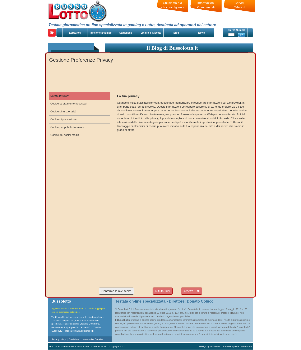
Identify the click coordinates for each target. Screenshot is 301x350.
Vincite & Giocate (151, 32)
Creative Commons (89, 323)
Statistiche (125, 32)
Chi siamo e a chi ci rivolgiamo (172, 5)
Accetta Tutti (192, 291)
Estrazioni (75, 32)
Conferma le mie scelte (116, 291)
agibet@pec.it (86, 331)
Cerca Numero (236, 30)
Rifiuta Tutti (162, 291)
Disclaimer (74, 339)
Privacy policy (59, 339)
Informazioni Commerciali (205, 5)
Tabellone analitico (100, 32)
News (201, 32)
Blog (176, 32)
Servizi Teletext (239, 5)
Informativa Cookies (93, 339)
